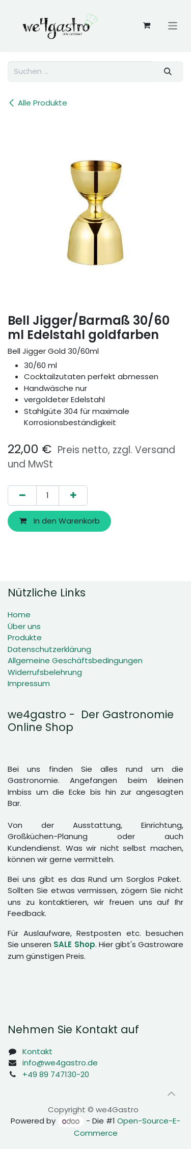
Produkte (25, 637)
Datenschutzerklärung (49, 649)
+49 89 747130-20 (55, 1074)
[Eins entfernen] (22, 495)
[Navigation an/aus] (173, 25)
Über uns (24, 626)
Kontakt (37, 1051)
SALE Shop (74, 944)
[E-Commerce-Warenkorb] (147, 25)
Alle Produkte (37, 102)
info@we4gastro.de (60, 1062)
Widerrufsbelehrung (45, 672)
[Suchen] (168, 71)
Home (19, 614)
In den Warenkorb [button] (59, 520)
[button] (171, 1093)
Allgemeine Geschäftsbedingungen (75, 660)
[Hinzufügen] (73, 495)
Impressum (29, 683)
